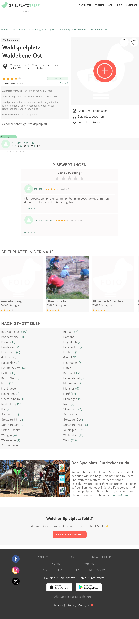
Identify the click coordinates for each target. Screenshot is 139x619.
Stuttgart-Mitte (11, 419)
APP (110, 5)
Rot (3, 409)
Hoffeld (6, 373)
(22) (80, 430)
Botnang (68, 337)
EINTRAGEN (85, 5)
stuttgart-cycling (22, 142)
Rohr (66, 404)
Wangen (6, 435)
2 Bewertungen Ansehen (12, 83)
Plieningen (70, 399)
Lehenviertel (71, 378)
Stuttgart (49, 29)
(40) (24, 331)
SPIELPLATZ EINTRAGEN (69, 534)
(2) (76, 331)
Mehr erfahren (120, 495)
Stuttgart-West (73, 424)
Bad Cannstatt (10, 331)
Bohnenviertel (10, 337)
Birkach (68, 331)
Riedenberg (8, 404)
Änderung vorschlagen (93, 110)
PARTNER (100, 5)
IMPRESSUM (97, 570)
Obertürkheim (10, 399)
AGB (46, 570)
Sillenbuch (70, 409)
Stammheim (71, 414)
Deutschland (8, 29)
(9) (80, 383)
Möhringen (70, 383)
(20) (74, 440)
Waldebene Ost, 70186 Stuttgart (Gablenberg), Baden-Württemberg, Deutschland (35, 66)
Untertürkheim (11, 430)
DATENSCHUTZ (68, 570)
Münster (68, 388)
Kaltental (69, 373)
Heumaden (70, 362)
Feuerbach (8, 352)
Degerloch (70, 342)
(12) (73, 393)
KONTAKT (58, 563)
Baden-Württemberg (30, 29)
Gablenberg (64, 29)
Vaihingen (69, 430)
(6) (80, 399)
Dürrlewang (8, 347)
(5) (17, 378)
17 (13, 146)
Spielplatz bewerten (91, 116)
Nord (66, 393)
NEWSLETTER (101, 557)
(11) (84, 419)
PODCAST (44, 557)
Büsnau (6, 342)
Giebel (67, 357)
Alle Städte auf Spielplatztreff (74, 596)
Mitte (4, 383)
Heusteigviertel (11, 368)
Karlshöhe (7, 378)
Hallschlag (8, 362)
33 (19, 146)
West (66, 440)
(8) (83, 378)
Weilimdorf (70, 435)
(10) (11, 383)
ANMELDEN (132, 5)
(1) (22, 337)
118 (26, 146)
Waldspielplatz (10, 39)
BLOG (119, 5)
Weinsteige (8, 440)
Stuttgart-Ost (72, 419)
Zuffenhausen (10, 445)
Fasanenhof (71, 347)
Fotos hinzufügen (89, 122)
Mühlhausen (9, 388)
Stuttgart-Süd (10, 424)
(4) (18, 352)
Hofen (67, 368)
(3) (81, 362)
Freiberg (68, 352)
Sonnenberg (9, 414)
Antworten (30, 208)
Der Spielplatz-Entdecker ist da (100, 463)
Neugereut (8, 393)
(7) (80, 342)
